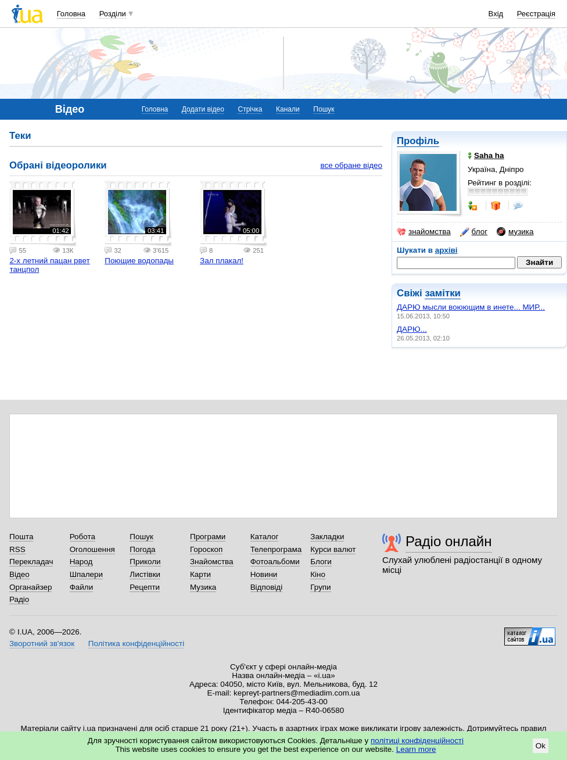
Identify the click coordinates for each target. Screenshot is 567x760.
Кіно (317, 574)
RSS (17, 549)
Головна (71, 13)
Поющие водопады (139, 260)
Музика (203, 587)
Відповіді (266, 587)
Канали (288, 109)
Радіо (19, 599)
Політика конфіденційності (136, 643)
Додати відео (203, 109)
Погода (142, 549)
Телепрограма (276, 549)
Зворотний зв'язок (41, 643)
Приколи (145, 561)
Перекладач (31, 561)
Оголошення (92, 549)
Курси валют (333, 549)
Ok (541, 745)
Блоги (321, 561)
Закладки (327, 536)
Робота (82, 536)
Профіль (418, 140)
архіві (446, 250)
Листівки (145, 574)
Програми (207, 536)
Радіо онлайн (448, 541)
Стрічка (250, 109)
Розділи (112, 13)
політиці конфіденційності (417, 740)
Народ (81, 561)
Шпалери (86, 574)
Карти (200, 574)
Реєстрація (536, 13)
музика (515, 231)
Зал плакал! (221, 260)
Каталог (264, 536)
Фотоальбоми (275, 561)
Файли (82, 587)
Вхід (496, 13)
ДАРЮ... (412, 329)
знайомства (424, 231)
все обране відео (351, 165)
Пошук (323, 109)
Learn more (416, 749)
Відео (19, 574)
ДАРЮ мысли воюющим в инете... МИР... (471, 307)
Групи (320, 587)
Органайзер (30, 587)
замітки (443, 293)
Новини (264, 574)
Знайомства (212, 561)
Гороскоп (206, 549)
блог (473, 231)
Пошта (21, 536)
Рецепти (145, 587)
